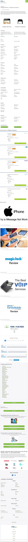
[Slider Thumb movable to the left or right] (6, 347)
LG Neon (3, 390)
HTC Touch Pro (4, 373)
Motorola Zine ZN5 (4, 369)
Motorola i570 (4, 383)
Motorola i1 (3, 389)
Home (14, 529)
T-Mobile (16, 484)
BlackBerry (17, 491)
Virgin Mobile (3, 485)
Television (16, 505)
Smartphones (3, 510)
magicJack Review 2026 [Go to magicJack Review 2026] (3, 272)
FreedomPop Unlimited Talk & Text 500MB (12, 175)
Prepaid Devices (17, 510)
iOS (1, 518)
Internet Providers (3, 505)
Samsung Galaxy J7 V (5, 375)
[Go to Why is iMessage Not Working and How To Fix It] (14, 214)
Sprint (2, 484)
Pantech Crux (4, 372)
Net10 (16, 485)
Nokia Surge (4, 370)
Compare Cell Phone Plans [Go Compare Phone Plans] (14, 426)
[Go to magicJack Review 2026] (14, 261)
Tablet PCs (17, 500)
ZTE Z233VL (4, 388)
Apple (2, 491)
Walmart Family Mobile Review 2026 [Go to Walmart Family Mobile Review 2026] (5, 319)
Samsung (2, 495)
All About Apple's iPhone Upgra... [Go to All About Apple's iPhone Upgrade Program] (4, 248)
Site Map (14, 538)
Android (2, 517)
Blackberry (17, 517)
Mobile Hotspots (3, 500)
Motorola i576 (4, 396)
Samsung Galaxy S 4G (5, 386)
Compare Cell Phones (3, 2)
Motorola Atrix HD (4, 382)
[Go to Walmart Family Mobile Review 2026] (14, 308)
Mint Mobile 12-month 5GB (11, 133)
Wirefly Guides (14, 522)
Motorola (2, 494)
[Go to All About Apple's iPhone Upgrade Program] (14, 237)
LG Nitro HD (3, 374)
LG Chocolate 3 (4, 384)
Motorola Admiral (4, 387)
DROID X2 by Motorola (5, 376)
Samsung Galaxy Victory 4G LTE (6, 367)
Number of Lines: (14, 338)
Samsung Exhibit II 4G (5, 385)
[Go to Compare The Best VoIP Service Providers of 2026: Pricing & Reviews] (14, 285)
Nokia (16, 494)
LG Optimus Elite (4, 397)
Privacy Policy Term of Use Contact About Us (14, 534)
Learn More (14, 402)
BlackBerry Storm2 (4, 371)
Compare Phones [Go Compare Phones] (14, 428)
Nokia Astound (4, 368)
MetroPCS (2, 486)
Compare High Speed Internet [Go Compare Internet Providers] (14, 446)
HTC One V (3, 381)
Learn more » (3, 36)
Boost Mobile (17, 486)
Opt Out (14, 540)
